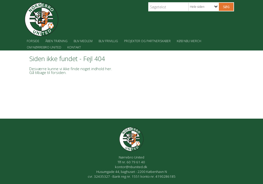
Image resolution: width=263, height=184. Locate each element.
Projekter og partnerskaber (147, 41)
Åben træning (56, 41)
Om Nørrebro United (44, 47)
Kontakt (74, 47)
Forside (33, 41)
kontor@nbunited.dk (131, 167)
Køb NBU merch (189, 41)
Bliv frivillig (108, 41)
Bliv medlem (83, 41)
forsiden (58, 72)
